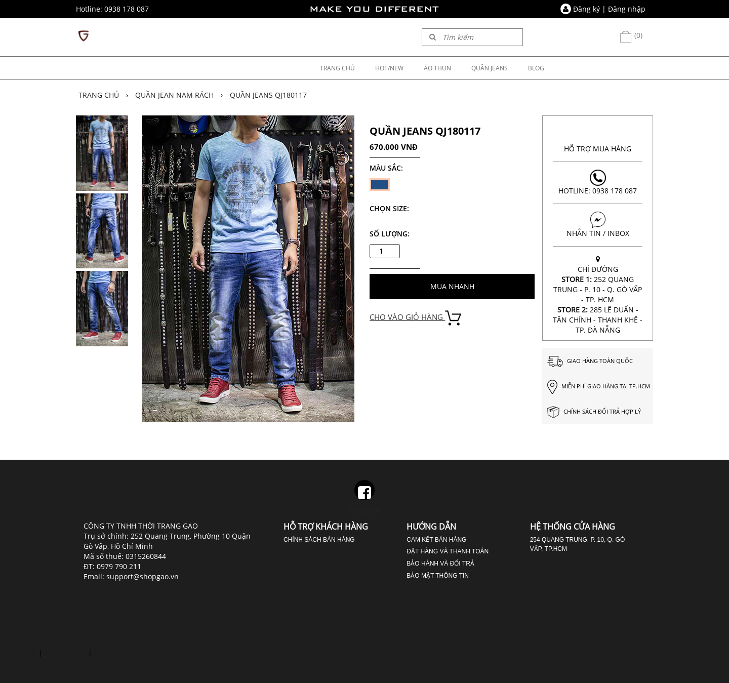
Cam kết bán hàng (436, 539)
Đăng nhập (626, 9)
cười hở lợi (18, 652)
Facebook (364, 497)
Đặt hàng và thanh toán (448, 551)
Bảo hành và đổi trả (440, 563)
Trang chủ (98, 95)
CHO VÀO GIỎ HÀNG (415, 317)
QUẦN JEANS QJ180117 (268, 95)
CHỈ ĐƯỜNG (597, 294)
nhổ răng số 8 (117, 652)
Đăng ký (586, 9)
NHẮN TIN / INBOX (597, 225)
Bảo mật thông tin (438, 575)
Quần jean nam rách (174, 95)
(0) (630, 35)
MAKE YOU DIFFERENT (374, 9)
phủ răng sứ (65, 652)
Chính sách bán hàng (319, 539)
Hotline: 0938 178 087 (597, 182)
